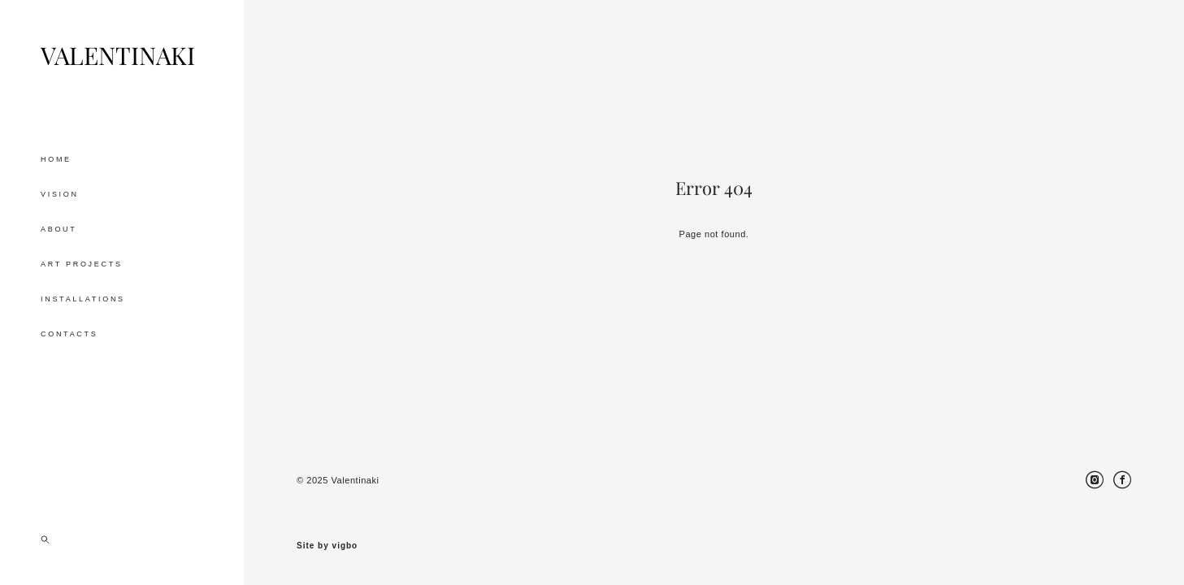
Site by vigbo (327, 546)
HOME (56, 159)
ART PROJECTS (82, 264)
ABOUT (59, 229)
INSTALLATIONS (83, 299)
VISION (60, 194)
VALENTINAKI (118, 56)
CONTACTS (69, 334)
